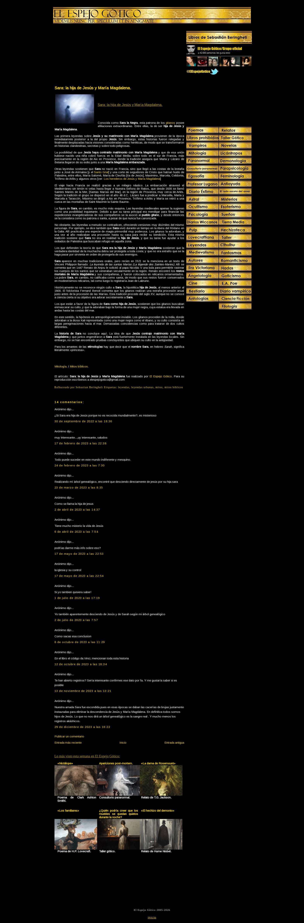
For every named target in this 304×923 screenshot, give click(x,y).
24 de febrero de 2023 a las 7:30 (79, 465)
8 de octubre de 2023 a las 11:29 (79, 642)
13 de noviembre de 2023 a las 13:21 (82, 690)
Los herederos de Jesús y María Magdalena (132, 178)
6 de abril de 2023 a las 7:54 (76, 531)
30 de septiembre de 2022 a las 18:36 (83, 421)
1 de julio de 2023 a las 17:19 (77, 598)
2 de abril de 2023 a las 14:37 (77, 509)
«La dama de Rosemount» (158, 763)
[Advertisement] (86, 55)
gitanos (170, 122)
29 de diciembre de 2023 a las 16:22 (82, 727)
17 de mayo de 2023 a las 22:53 (79, 553)
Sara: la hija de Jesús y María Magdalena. (92, 88)
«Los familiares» (68, 810)
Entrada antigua (174, 742)
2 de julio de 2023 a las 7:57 (76, 620)
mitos (159, 387)
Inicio (122, 742)
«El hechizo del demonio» (157, 810)
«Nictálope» (65, 763)
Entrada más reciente (68, 742)
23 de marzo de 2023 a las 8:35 (78, 487)
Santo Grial (101, 172)
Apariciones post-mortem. (116, 763)
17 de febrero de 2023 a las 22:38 (80, 443)
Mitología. (60, 366)
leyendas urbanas (142, 387)
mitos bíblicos (174, 387)
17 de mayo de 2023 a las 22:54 (79, 575)
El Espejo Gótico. (161, 376)
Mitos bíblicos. (79, 366)
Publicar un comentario (69, 736)
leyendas (124, 387)
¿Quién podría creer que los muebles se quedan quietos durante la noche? (118, 814)
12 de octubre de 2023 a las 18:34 (80, 664)
